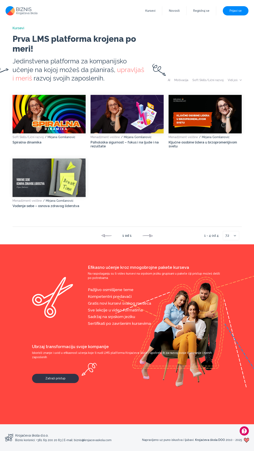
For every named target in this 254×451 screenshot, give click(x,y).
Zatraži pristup (62, 377)
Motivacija (181, 80)
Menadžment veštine (105, 137)
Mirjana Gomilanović (61, 137)
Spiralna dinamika (27, 142)
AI (169, 80)
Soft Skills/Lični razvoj (208, 80)
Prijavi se (236, 10)
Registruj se (201, 10)
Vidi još (235, 80)
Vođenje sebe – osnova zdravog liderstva (46, 206)
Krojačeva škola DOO (210, 440)
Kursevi (150, 10)
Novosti (174, 10)
